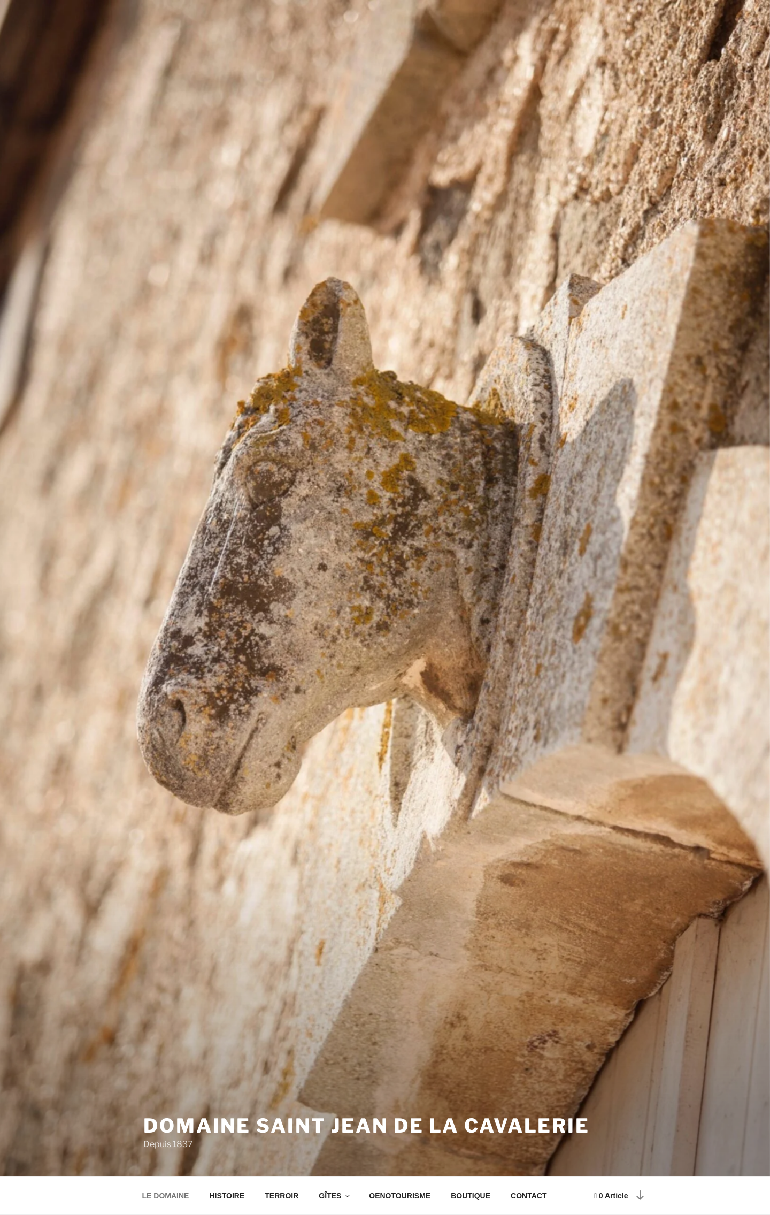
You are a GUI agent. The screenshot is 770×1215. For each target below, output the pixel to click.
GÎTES (335, 1195)
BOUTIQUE (470, 1195)
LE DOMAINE (165, 1195)
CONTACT (528, 1195)
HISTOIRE (226, 1195)
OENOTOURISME (399, 1195)
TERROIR (281, 1195)
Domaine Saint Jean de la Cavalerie (366, 1125)
